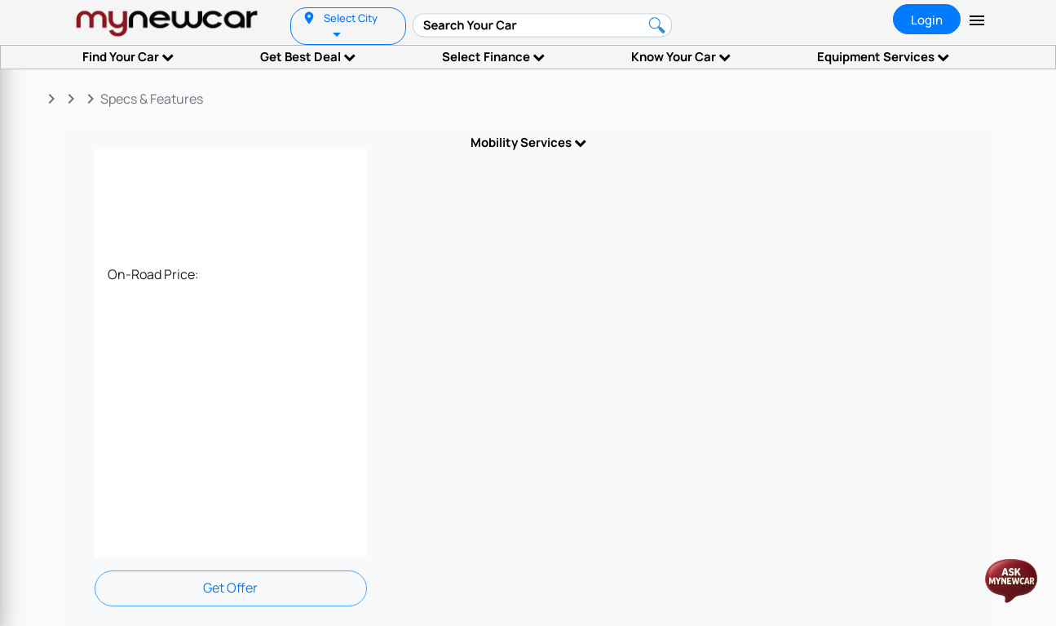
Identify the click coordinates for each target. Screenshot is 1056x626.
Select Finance (493, 56)
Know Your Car (681, 56)
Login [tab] (927, 20)
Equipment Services (883, 56)
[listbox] (338, 33)
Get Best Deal (308, 56)
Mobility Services (528, 142)
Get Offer (230, 588)
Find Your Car (128, 56)
